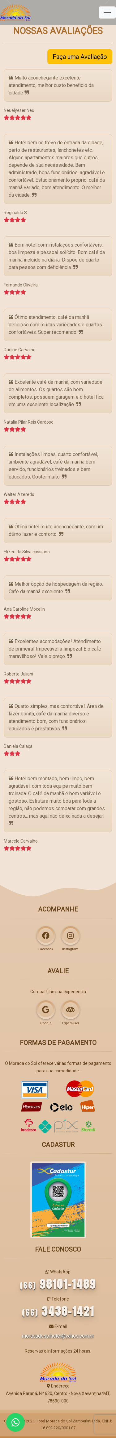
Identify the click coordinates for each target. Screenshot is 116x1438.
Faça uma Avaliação (80, 56)
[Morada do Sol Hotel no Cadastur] (58, 1199)
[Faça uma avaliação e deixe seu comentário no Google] (46, 1009)
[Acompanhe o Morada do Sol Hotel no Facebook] (46, 935)
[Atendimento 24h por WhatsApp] (15, 1422)
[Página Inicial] (15, 12)
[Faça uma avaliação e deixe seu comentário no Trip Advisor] (70, 1009)
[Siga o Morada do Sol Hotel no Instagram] (70, 935)
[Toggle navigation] (107, 12)
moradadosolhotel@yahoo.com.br (58, 1336)
